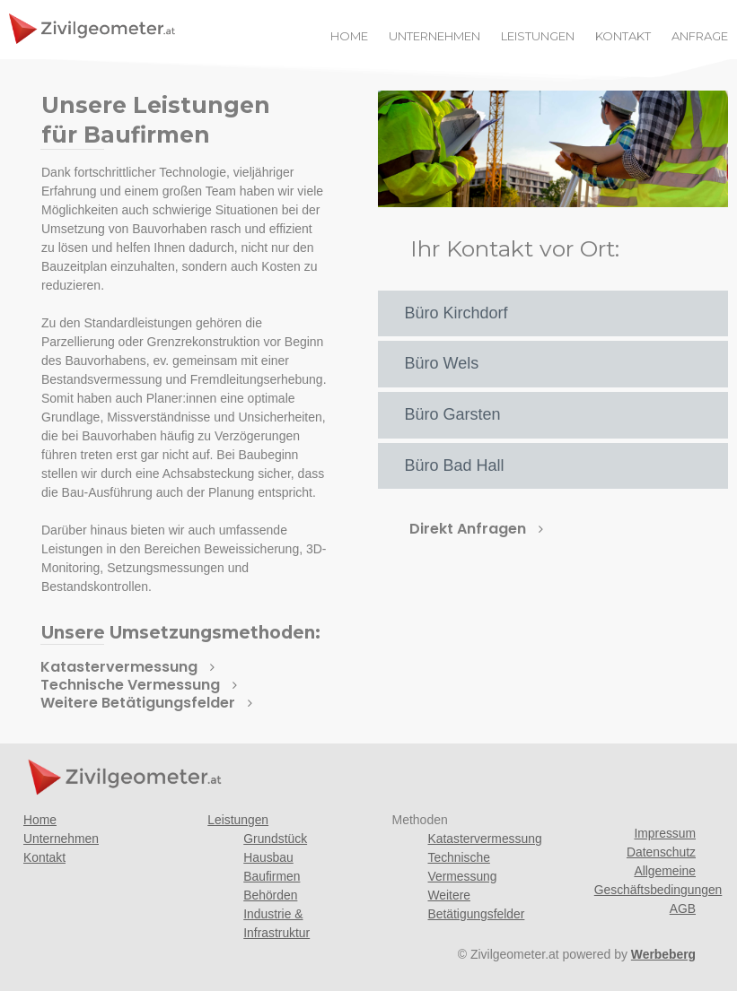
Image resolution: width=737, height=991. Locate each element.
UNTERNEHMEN (434, 36)
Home (40, 820)
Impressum (665, 833)
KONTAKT (623, 36)
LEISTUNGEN (538, 36)
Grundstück (275, 838)
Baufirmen (272, 876)
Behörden (270, 895)
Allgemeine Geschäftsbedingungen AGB (659, 890)
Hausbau (268, 857)
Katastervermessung (485, 838)
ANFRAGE (699, 36)
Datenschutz (661, 852)
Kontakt (44, 857)
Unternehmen (61, 838)
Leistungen (238, 820)
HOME (349, 36)
